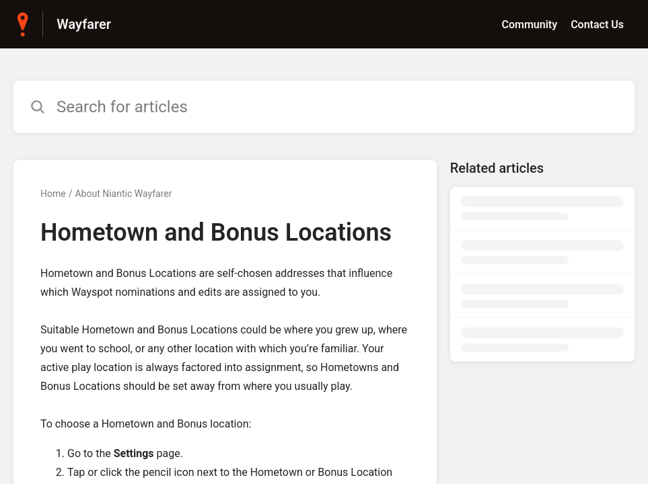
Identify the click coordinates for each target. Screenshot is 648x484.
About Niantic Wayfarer (123, 193)
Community (529, 24)
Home (53, 193)
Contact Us (597, 24)
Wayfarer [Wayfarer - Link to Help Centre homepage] (84, 24)
